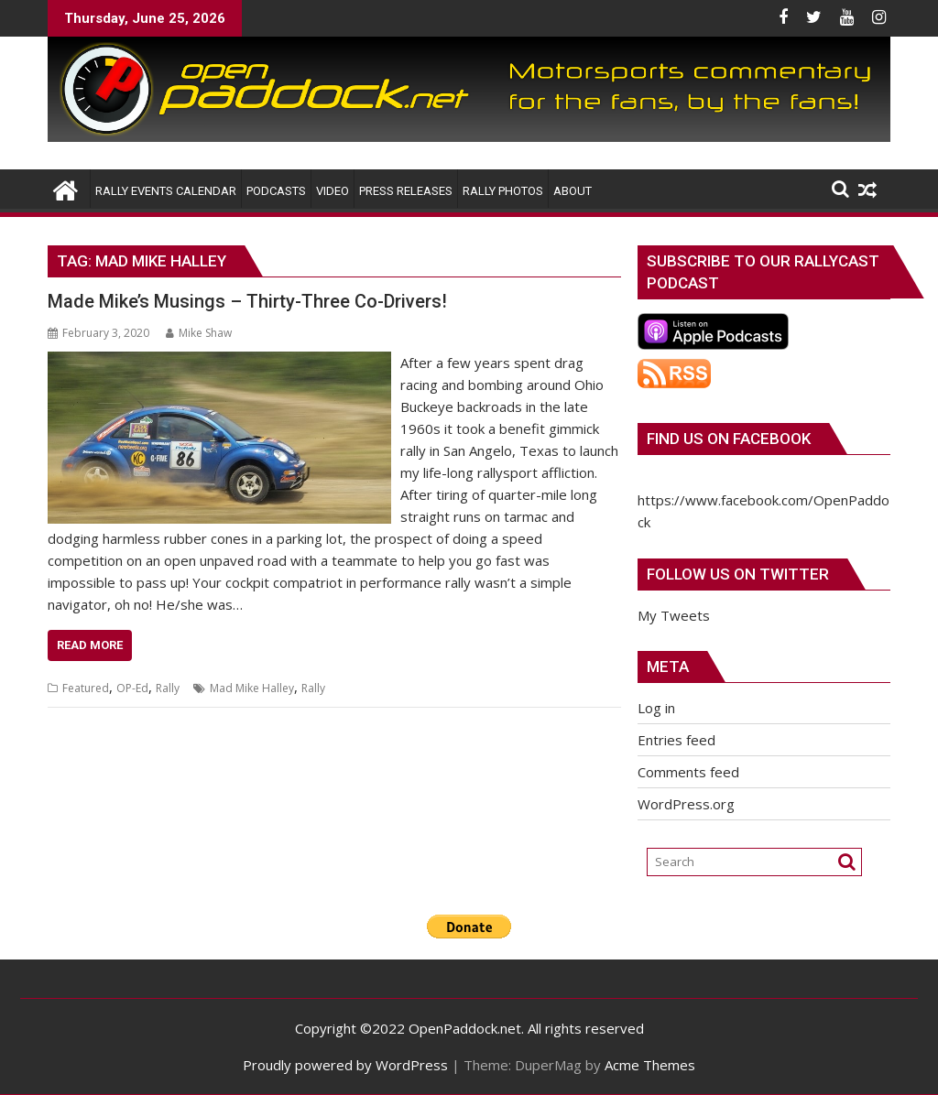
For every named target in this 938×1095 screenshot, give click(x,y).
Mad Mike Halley (252, 688)
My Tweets (674, 615)
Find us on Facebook (729, 438)
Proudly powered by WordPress (345, 1065)
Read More (90, 645)
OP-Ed (132, 688)
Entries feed (676, 740)
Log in (656, 708)
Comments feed (688, 772)
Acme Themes (650, 1065)
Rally (168, 688)
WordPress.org (686, 804)
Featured (85, 688)
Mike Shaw (199, 333)
